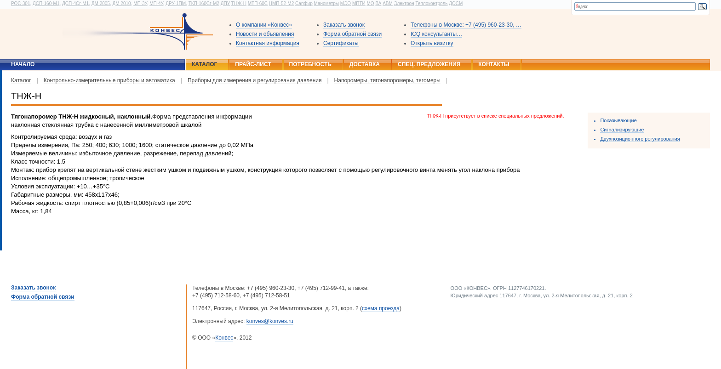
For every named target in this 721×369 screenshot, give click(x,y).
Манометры (326, 3)
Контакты (493, 64)
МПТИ (359, 3)
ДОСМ (456, 3)
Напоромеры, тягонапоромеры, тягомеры (387, 80)
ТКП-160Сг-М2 (204, 3)
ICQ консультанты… (436, 34)
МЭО (345, 3)
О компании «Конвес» (264, 25)
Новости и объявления (265, 34)
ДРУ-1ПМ (176, 3)
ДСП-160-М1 (46, 3)
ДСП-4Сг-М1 (75, 3)
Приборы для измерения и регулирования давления (255, 80)
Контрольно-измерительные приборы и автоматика (109, 80)
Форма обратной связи (352, 34)
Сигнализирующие (622, 129)
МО (370, 3)
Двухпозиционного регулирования (640, 139)
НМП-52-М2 (281, 3)
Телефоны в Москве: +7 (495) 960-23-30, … (466, 25)
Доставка (364, 64)
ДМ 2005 (101, 3)
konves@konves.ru (269, 321)
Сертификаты (341, 43)
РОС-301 (20, 3)
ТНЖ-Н (238, 3)
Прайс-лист (253, 64)
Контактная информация (267, 43)
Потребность (310, 64)
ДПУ (225, 3)
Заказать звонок (344, 25)
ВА (378, 3)
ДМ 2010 (121, 3)
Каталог (204, 64)
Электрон (404, 3)
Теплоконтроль (431, 3)
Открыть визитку (432, 43)
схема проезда (381, 308)
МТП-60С (258, 3)
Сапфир (304, 3)
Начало (22, 64)
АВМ (388, 3)
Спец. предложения (429, 64)
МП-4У (156, 3)
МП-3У (140, 3)
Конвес (224, 338)
